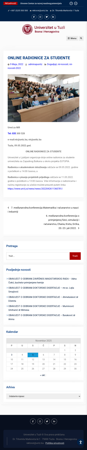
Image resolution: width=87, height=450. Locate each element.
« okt (42, 375)
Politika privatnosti (54, 443)
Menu (72, 38)
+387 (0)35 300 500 (19, 10)
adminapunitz (35, 64)
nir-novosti (63, 64)
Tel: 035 (12, 133)
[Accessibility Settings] (80, 442)
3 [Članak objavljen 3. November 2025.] (11, 355)
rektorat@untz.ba (40, 10)
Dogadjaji (52, 64)
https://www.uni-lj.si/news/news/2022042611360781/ (35, 188)
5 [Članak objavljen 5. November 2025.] (32, 355)
